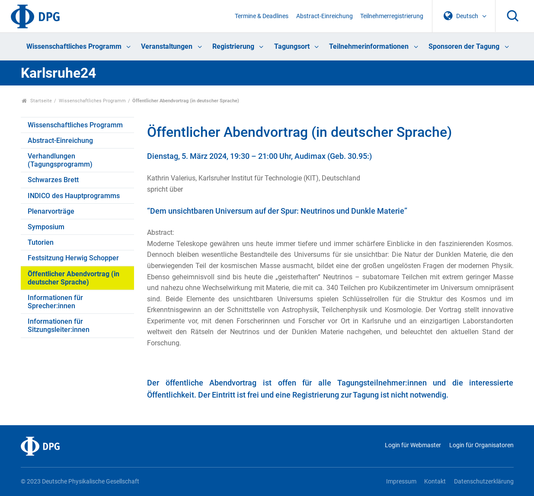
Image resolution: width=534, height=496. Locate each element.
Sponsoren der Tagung (463, 46)
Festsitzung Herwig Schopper (73, 258)
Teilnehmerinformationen (369, 46)
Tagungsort (292, 46)
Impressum (401, 481)
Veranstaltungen (166, 46)
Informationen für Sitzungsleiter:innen (59, 325)
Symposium (46, 227)
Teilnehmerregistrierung (391, 16)
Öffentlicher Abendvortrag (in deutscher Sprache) (73, 278)
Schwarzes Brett (53, 180)
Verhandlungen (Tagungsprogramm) (60, 160)
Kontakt (435, 481)
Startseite (37, 101)
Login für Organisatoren (481, 445)
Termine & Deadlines (261, 16)
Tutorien (41, 242)
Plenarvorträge (51, 211)
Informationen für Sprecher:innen (55, 302)
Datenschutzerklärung (484, 481)
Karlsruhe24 (58, 73)
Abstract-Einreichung (324, 16)
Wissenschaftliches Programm (74, 46)
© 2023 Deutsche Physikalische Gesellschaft (80, 481)
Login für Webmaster (413, 445)
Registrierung (233, 46)
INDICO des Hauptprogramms (74, 196)
